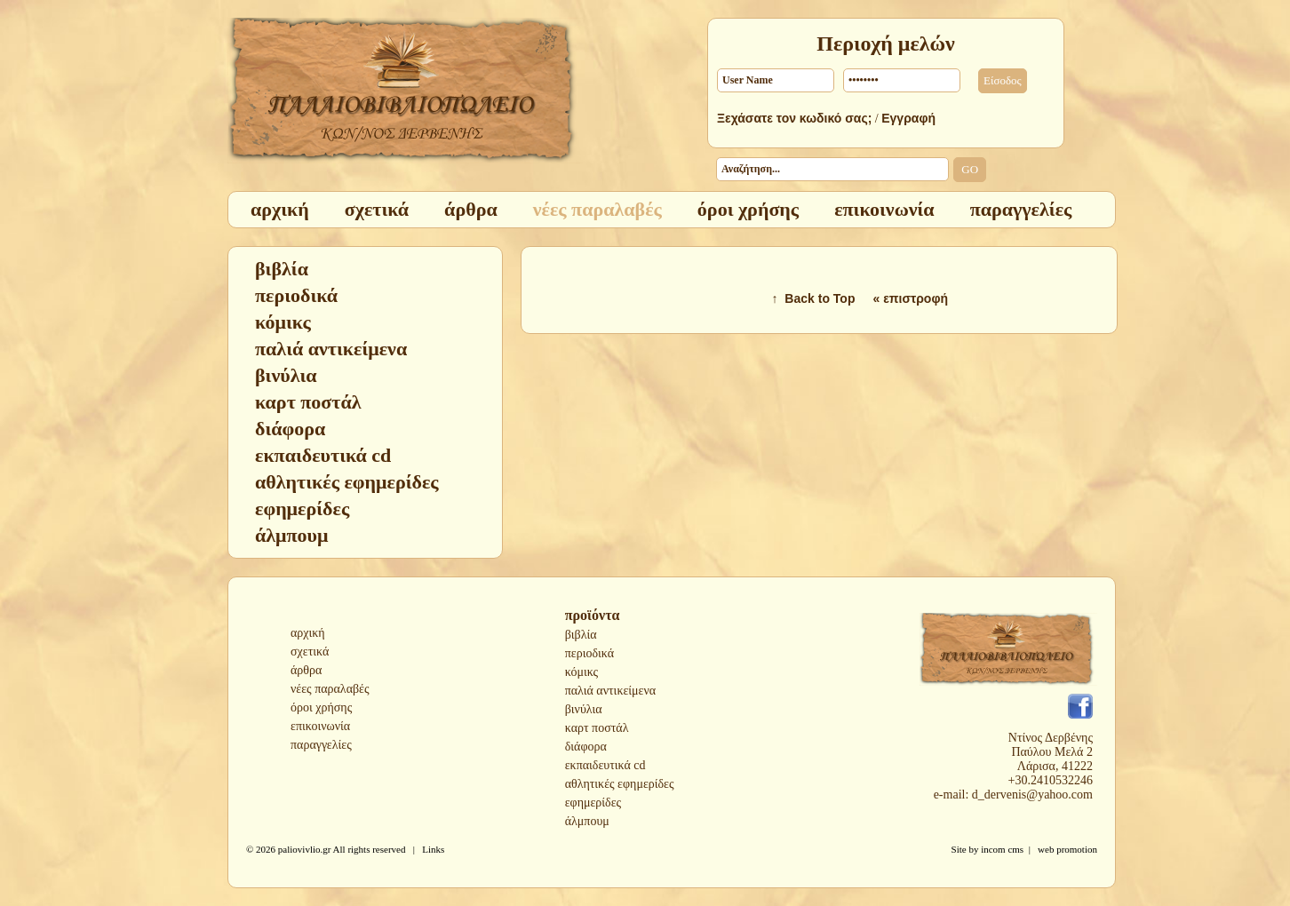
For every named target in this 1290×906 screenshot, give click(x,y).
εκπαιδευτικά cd (605, 765)
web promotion (1067, 849)
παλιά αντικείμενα (610, 690)
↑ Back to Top (814, 298)
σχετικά (310, 651)
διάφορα (586, 746)
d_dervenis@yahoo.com (1032, 794)
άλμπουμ (587, 821)
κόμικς (581, 672)
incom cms (1002, 849)
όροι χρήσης (321, 707)
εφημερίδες (593, 802)
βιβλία (581, 634)
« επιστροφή (910, 298)
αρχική (308, 633)
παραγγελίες (321, 744)
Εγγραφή (908, 118)
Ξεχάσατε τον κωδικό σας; (794, 118)
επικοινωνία (320, 726)
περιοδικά (589, 653)
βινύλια (583, 709)
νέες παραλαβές (330, 688)
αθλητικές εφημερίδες (619, 784)
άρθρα (306, 670)
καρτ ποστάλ (597, 728)
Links (433, 849)
